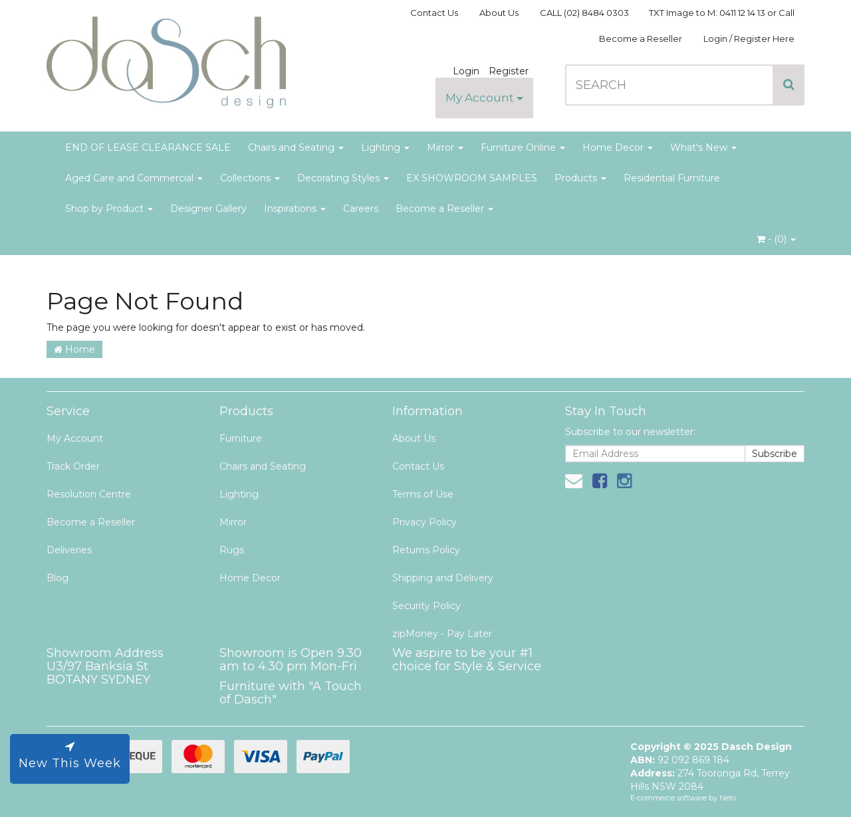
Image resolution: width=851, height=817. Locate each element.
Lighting (385, 147)
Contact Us (434, 12)
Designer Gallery (208, 209)
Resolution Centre (89, 494)
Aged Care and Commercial (134, 178)
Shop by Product (109, 209)
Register (509, 71)
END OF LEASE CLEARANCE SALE (148, 147)
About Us (499, 12)
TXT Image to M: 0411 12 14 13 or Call (721, 12)
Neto (727, 797)
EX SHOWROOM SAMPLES (471, 178)
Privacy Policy (424, 522)
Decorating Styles (343, 178)
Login (466, 71)
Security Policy (426, 606)
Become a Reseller (640, 38)
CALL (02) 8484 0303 (584, 12)
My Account (484, 97)
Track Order (73, 466)
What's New (703, 147)
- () (776, 239)
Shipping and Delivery (442, 578)
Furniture (240, 438)
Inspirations (295, 209)
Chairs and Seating (296, 147)
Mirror (445, 147)
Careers (360, 209)
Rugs (231, 550)
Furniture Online (523, 147)
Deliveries (69, 550)
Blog (57, 578)
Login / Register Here (748, 38)
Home (74, 349)
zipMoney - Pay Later (442, 634)
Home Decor (617, 147)
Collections (250, 178)
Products (580, 178)
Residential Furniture (672, 178)
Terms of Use (422, 494)
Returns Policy (426, 550)
